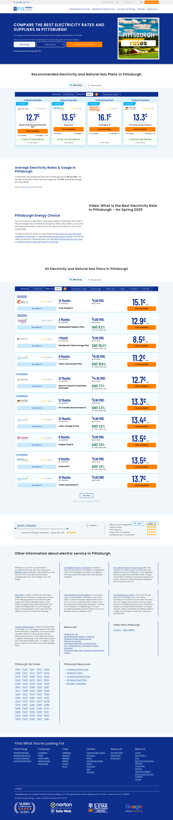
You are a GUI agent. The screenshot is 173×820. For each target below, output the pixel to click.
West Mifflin (128, 630)
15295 (46, 694)
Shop (84, 44)
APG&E (40, 755)
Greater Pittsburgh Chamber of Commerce (79, 637)
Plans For (81, 94)
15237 (17, 669)
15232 (39, 687)
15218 (25, 683)
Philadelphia (66, 753)
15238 (46, 683)
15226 (17, 683)
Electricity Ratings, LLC (57, 794)
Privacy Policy (140, 766)
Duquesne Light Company (95, 753)
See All (64, 766)
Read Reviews (116, 755)
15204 (46, 690)
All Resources (115, 758)
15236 (46, 669)
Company (134, 289)
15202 (46, 676)
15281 (25, 704)
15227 (25, 673)
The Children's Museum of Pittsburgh (77, 568)
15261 (39, 719)
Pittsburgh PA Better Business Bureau (77, 639)
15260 (32, 719)
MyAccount (152, 9)
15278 (46, 701)
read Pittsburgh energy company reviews (55, 236)
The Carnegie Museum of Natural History (128, 568)
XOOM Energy (43, 764)
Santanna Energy (44, 761)
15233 (25, 694)
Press (137, 758)
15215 (25, 687)
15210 (46, 673)
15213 (39, 669)
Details (33, 143)
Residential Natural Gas (103, 9)
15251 (46, 712)
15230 (39, 708)
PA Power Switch (117, 753)
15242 (25, 712)
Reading (65, 761)
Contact (138, 753)
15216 (17, 676)
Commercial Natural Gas (78, 676)
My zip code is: (108, 2)
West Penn (90, 772)
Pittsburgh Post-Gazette (72, 641)
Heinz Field (19, 595)
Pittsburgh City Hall (71, 634)
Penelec (89, 764)
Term (96, 288)
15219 (32, 680)
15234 (46, 680)
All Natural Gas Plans (77, 680)
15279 (17, 704)
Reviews (141, 9)
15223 (17, 694)
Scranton (65, 764)
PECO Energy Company (94, 761)
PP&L (88, 769)
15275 (25, 701)
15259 (25, 719)
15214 (39, 680)
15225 (39, 694)
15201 (17, 687)
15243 (39, 683)
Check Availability (68, 129)
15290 (25, 708)
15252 (17, 715)
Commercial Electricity (77, 669)
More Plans (86, 496)
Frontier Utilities (43, 758)
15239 (32, 676)
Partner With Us (140, 755)
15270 (39, 697)
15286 (46, 704)
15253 (32, 708)
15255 (39, 715)
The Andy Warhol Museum (24, 627)
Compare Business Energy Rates (27, 51)
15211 (17, 690)
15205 (25, 676)
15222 (32, 694)
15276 (32, 701)
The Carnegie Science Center (123, 595)
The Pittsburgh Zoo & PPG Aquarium (77, 595)
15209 (32, 687)
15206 (17, 673)
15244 (32, 712)
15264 (25, 715)
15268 (32, 697)
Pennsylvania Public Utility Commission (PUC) (80, 643)
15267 (25, 697)
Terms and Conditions (143, 772)
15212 (32, 673)
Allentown (65, 758)
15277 (39, 701)
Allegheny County (21, 572)
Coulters (117, 630)
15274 (17, 701)
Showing (56, 94)
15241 (39, 676)
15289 (17, 708)
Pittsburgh (66, 755)
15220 (17, 680)
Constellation (42, 753)
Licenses (138, 779)
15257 (46, 715)
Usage (110, 94)
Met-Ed (89, 758)
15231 (46, 708)
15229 (32, 683)
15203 (39, 690)
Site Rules (138, 769)
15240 (17, 712)
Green (122, 289)
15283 (39, 704)
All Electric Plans (74, 673)
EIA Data (25, 187)
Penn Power (90, 766)
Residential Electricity (80, 9)
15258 (17, 719)
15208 (25, 690)
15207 (46, 687)
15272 (46, 697)
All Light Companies (76, 683)
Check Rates (152, 2)
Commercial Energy (126, 9)
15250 (39, 712)
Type (111, 288)
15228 (25, 680)
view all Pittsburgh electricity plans (68, 239)
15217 (39, 673)
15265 (17, 697)
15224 (32, 690)
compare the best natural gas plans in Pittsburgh (37, 242)
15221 (32, 669)
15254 (32, 715)
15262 (46, 719)
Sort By (146, 289)
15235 (25, 669)
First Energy (90, 755)
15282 (32, 704)
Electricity (70, 94)
